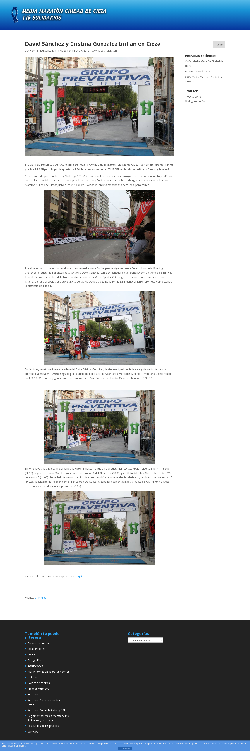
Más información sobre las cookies (48, 671)
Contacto (33, 654)
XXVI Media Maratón (104, 50)
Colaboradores (36, 648)
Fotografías (34, 660)
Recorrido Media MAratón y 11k (47, 710)
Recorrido (33, 694)
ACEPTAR (125, 748)
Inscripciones (35, 666)
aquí (79, 576)
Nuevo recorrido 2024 (198, 71)
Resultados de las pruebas (43, 726)
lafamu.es (40, 597)
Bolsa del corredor (39, 643)
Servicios (33, 731)
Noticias (32, 677)
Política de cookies (39, 683)
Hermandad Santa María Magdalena (51, 50)
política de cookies (220, 743)
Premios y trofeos (38, 688)
